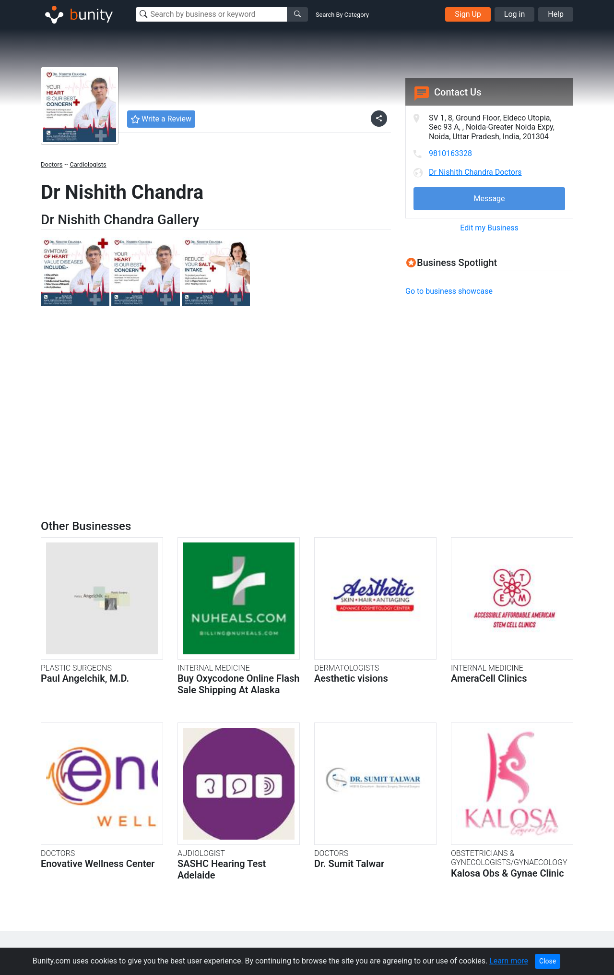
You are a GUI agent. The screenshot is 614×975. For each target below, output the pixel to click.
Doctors (51, 164)
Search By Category (342, 14)
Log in (514, 14)
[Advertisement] (486, 372)
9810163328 (450, 153)
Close (547, 961)
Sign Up (468, 14)
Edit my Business (489, 227)
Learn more (508, 960)
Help (556, 14)
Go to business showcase (449, 291)
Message (489, 198)
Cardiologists (88, 164)
